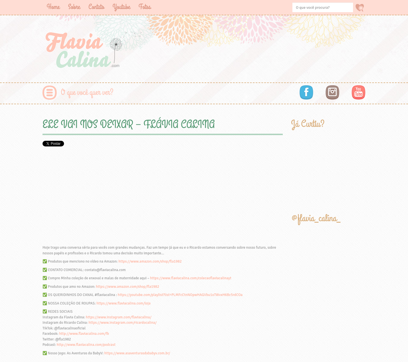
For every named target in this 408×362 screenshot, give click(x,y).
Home (53, 7)
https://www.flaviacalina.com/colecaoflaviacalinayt (190, 278)
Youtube (121, 7)
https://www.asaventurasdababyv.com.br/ (137, 353)
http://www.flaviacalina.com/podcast (86, 344)
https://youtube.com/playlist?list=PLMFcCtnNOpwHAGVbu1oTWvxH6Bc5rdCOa (180, 295)
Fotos (145, 7)
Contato (96, 7)
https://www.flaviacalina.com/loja (123, 303)
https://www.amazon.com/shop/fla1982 (150, 261)
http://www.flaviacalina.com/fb (84, 333)
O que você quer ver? (87, 92)
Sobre (74, 7)
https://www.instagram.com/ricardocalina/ (122, 322)
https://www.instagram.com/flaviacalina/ (119, 317)
